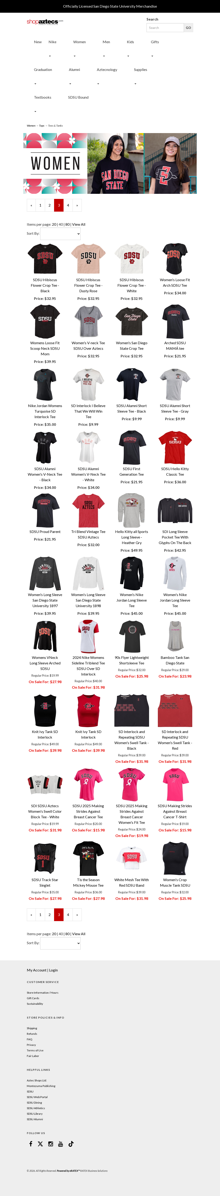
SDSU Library (35, 1113)
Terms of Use (35, 1050)
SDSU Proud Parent (45, 531)
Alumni (74, 69)
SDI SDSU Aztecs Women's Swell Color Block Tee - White (45, 811)
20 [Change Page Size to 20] (54, 224)
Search (152, 19)
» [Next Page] (79, 207)
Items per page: (39, 224)
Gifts (155, 42)
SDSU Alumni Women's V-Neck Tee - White (88, 474)
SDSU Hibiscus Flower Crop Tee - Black (45, 285)
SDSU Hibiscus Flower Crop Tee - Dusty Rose (88, 285)
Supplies (140, 69)
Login (53, 970)
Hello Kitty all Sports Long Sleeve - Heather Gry (131, 537)
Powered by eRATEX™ (68, 1170)
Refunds (32, 1033)
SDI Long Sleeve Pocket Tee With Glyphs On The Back (175, 537)
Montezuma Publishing (41, 1086)
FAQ (29, 1039)
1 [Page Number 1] (42, 205)
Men (106, 42)
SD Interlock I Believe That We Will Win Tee (88, 411)
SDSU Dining (34, 1102)
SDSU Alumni (35, 1119)
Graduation (43, 69)
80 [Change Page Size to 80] (67, 224)
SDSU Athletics (36, 1108)
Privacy (31, 1045)
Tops (41, 125)
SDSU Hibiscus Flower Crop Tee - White (131, 285)
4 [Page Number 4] (70, 205)
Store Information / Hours (42, 992)
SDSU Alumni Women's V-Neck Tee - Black (45, 474)
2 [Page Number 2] (51, 205)
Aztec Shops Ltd (36, 1080)
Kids (130, 42)
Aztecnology (107, 69)
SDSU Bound (78, 97)
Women (79, 42)
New (38, 42)
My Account (36, 970)
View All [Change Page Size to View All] (78, 224)
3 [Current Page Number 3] (61, 207)
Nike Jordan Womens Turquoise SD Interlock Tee (45, 411)
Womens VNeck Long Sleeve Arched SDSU (45, 663)
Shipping (32, 1028)
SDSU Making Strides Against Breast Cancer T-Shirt (175, 811)
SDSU (30, 1091)
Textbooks (42, 97)
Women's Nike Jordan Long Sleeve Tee (131, 600)
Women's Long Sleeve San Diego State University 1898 (88, 600)
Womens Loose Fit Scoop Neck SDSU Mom (45, 348)
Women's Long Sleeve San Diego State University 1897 (45, 600)
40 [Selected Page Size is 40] (61, 224)
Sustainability (35, 1003)
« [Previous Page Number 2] (33, 207)
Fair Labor (33, 1056)
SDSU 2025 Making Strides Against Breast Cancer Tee (88, 811)
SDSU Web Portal (37, 1097)
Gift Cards (33, 998)
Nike (52, 42)
